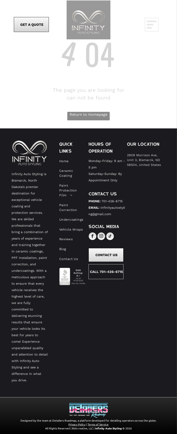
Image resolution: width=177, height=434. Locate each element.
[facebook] (92, 236)
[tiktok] (110, 236)
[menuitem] (72, 161)
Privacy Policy (77, 424)
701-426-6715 (112, 201)
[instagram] (101, 236)
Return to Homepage (88, 114)
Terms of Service (98, 424)
